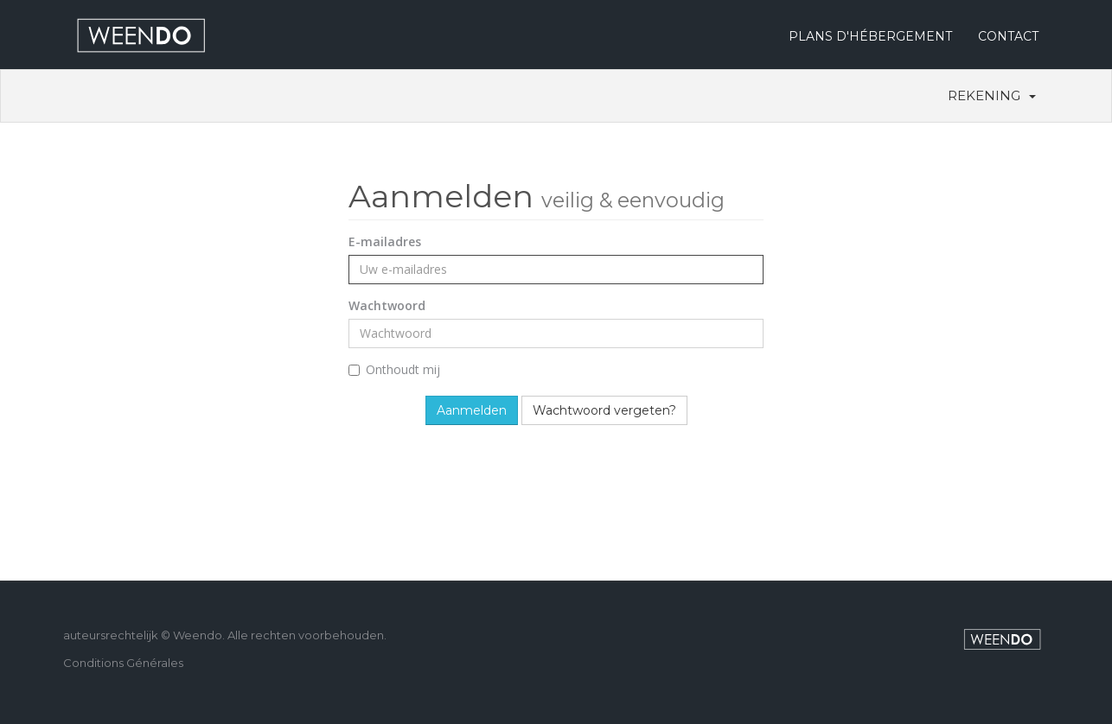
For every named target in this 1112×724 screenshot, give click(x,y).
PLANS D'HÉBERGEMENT (870, 36)
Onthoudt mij (394, 369)
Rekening (992, 95)
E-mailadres (384, 241)
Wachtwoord (386, 305)
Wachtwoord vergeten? (604, 410)
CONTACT (1008, 36)
